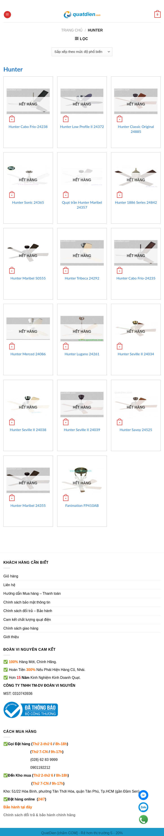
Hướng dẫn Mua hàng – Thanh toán (32, 593)
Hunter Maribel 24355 (28, 505)
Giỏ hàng (10, 576)
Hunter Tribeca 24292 (82, 278)
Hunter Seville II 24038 (28, 429)
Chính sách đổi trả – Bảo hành (27, 611)
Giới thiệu (11, 637)
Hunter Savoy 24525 (136, 429)
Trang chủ (72, 30)
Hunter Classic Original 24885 (136, 129)
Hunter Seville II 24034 (136, 354)
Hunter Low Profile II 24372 (82, 126)
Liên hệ (9, 585)
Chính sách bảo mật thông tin (26, 602)
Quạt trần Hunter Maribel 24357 (82, 204)
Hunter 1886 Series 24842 (136, 202)
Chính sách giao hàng (20, 628)
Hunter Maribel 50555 (28, 278)
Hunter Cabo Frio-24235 (135, 278)
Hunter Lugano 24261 (82, 354)
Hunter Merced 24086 (28, 354)
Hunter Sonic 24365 (28, 202)
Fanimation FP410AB (82, 505)
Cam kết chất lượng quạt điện (27, 619)
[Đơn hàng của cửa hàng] (82, 51)
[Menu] (7, 14)
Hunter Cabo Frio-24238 (28, 126)
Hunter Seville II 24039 (82, 429)
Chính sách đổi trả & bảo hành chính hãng (39, 815)
